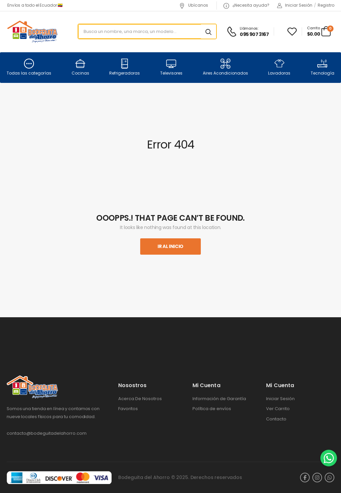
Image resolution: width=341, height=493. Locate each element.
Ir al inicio (170, 246)
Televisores (171, 67)
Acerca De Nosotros (140, 398)
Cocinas (80, 67)
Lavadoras (279, 67)
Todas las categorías (29, 67)
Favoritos (128, 408)
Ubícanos (193, 5)
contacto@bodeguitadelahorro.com (47, 433)
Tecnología (322, 67)
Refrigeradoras (124, 67)
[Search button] (208, 31)
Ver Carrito (278, 408)
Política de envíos (211, 408)
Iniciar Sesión (280, 398)
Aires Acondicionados (225, 67)
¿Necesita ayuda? (246, 5)
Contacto (276, 419)
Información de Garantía (219, 398)
